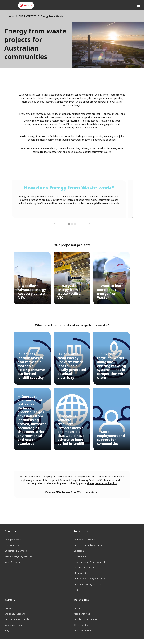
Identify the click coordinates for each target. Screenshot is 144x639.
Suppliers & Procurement (86, 619)
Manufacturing (81, 573)
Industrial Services (14, 545)
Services (10, 531)
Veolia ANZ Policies (83, 630)
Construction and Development (89, 545)
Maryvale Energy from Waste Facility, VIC (72, 278)
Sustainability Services (16, 550)
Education (79, 550)
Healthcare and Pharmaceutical (89, 561)
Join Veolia (10, 608)
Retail (76, 589)
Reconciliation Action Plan (17, 619)
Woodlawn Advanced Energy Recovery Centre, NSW (32, 278)
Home (11, 16)
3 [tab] (75, 224)
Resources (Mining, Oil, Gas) (87, 584)
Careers (10, 599)
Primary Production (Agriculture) (89, 578)
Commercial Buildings (84, 539)
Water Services (12, 561)
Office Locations (82, 624)
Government (80, 556)
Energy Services (13, 539)
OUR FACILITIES (27, 16)
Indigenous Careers (15, 613)
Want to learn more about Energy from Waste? (111, 278)
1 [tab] (69, 224)
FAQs (7, 630)
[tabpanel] (69, 199)
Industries (81, 531)
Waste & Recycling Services (18, 556)
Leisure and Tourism (84, 567)
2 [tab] (72, 224)
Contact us (79, 608)
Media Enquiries (82, 613)
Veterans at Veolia (14, 624)
